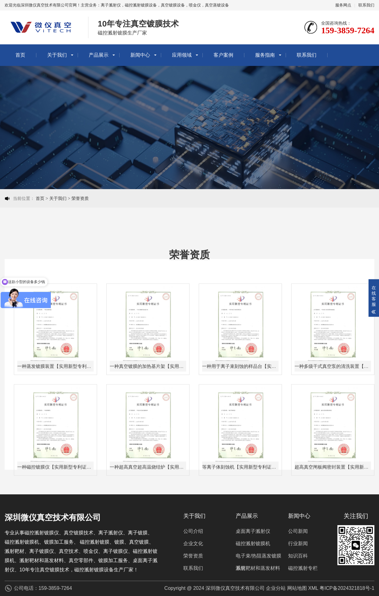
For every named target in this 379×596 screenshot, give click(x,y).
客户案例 (223, 55)
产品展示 (98, 55)
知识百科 (298, 555)
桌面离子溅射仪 (253, 531)
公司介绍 (193, 531)
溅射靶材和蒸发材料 (258, 568)
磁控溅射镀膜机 (253, 543)
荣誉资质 (80, 198)
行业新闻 (298, 543)
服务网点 (343, 5)
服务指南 (265, 55)
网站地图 (297, 588)
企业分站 (276, 588)
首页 (20, 55)
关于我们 (57, 55)
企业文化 (193, 543)
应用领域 (182, 55)
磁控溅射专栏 (303, 568)
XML (313, 588)
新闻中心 (140, 55)
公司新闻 (298, 531)
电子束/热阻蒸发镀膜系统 (258, 557)
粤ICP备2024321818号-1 (347, 588)
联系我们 (366, 5)
